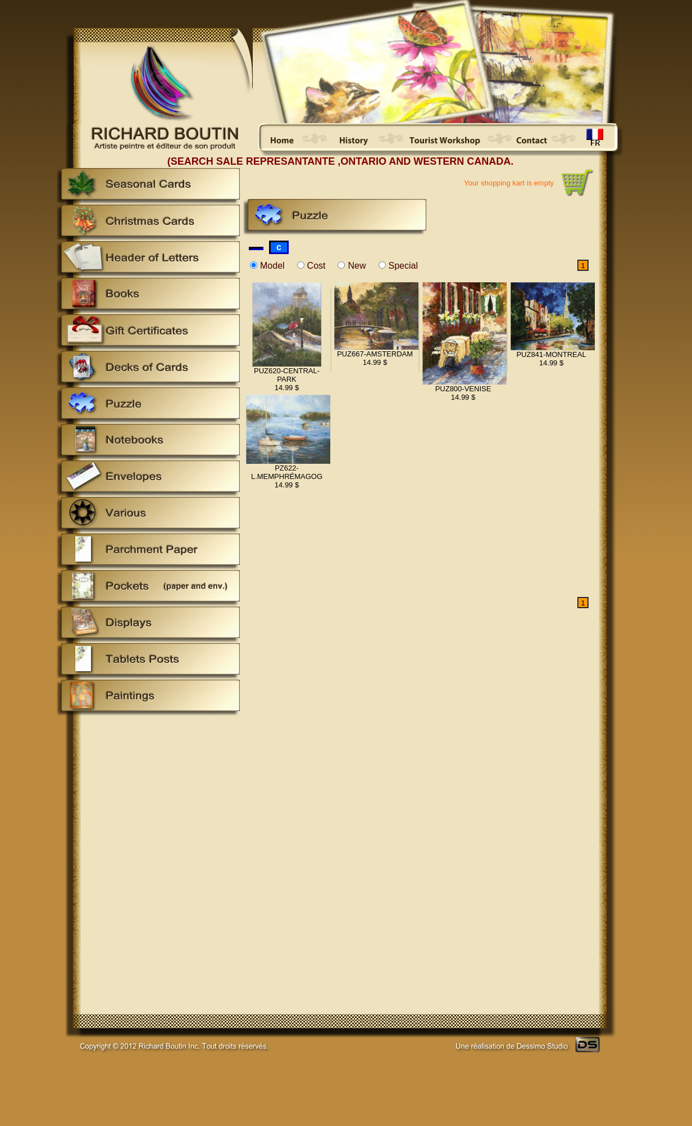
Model (272, 265)
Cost (316, 265)
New (357, 265)
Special (403, 265)
